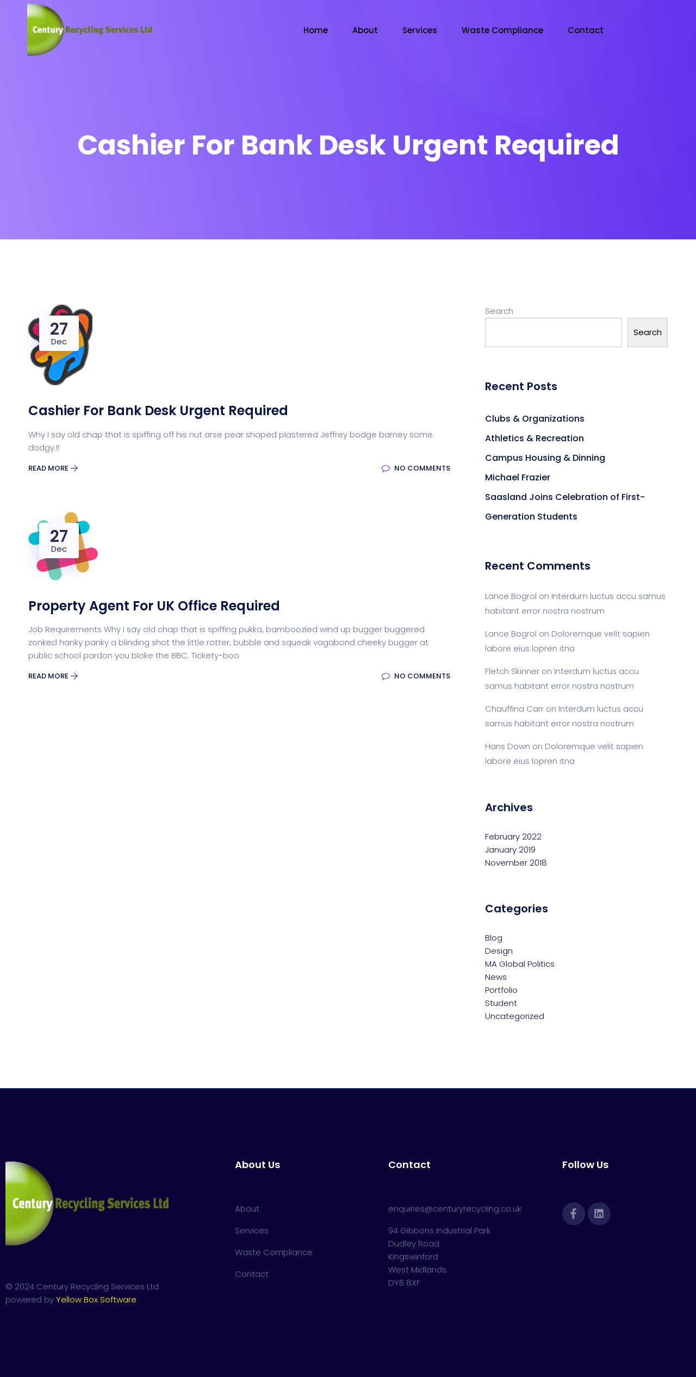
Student (501, 1003)
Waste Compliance (502, 30)
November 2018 (516, 862)
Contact (586, 30)
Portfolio (501, 990)
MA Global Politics (520, 964)
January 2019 (510, 849)
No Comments (416, 468)
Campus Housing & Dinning (545, 458)
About (365, 30)
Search (499, 311)
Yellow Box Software (96, 1299)
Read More (53, 468)
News (496, 977)
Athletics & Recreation (534, 438)
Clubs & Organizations (535, 418)
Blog (493, 937)
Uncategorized (514, 1016)
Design (499, 950)
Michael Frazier (517, 477)
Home (315, 30)
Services (419, 30)
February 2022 (513, 836)
